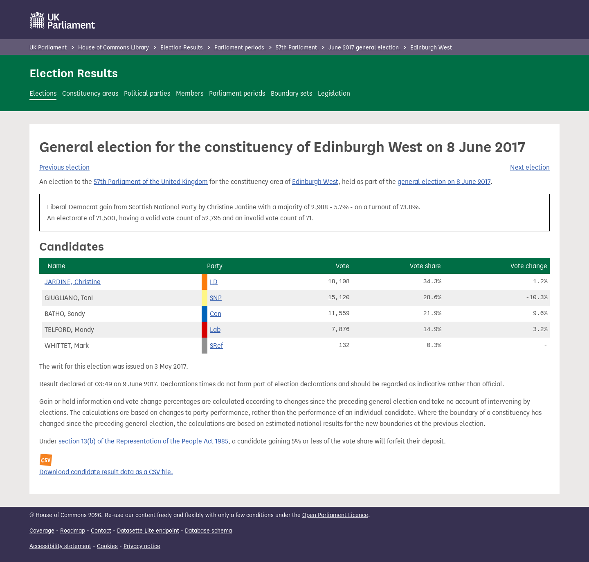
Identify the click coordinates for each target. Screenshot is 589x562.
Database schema (208, 530)
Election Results (181, 47)
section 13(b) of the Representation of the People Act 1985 (143, 441)
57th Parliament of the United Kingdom (151, 182)
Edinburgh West (315, 182)
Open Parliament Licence (335, 515)
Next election (530, 167)
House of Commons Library (113, 47)
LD (214, 282)
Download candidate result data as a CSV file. (106, 472)
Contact (101, 530)
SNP (216, 298)
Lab (215, 330)
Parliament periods (240, 47)
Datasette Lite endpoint (148, 530)
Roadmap (72, 530)
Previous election (64, 167)
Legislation (334, 93)
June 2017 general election (364, 47)
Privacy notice (142, 546)
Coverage (41, 530)
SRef (216, 345)
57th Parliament (297, 47)
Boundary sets (291, 93)
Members (189, 93)
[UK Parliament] (62, 20)
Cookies (107, 546)
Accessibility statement (60, 546)
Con (215, 314)
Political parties (147, 93)
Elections (42, 93)
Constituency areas (90, 93)
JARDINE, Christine (73, 282)
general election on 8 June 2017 (444, 182)
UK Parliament (48, 47)
